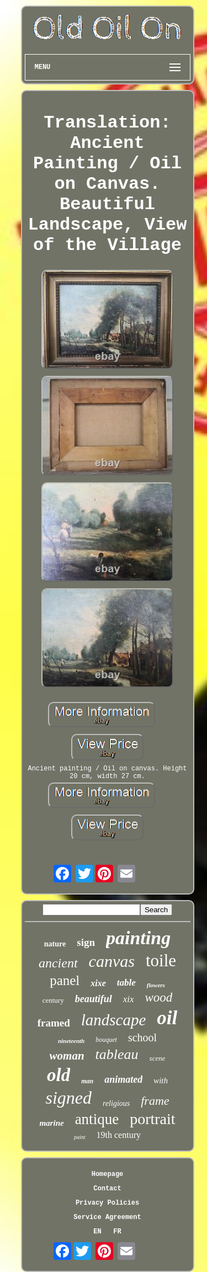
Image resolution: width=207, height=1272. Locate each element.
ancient (58, 963)
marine (51, 1123)
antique (97, 1119)
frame (155, 1101)
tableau (117, 1054)
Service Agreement (107, 1217)
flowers (156, 985)
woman (67, 1055)
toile (161, 960)
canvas (112, 961)
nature (55, 944)
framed (54, 1023)
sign (86, 942)
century (53, 1000)
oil (167, 1018)
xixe (98, 983)
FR (117, 1232)
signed (68, 1098)
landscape (113, 1020)
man (87, 1081)
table (126, 982)
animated (123, 1079)
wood (158, 997)
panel (64, 980)
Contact (107, 1189)
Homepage (108, 1174)
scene (158, 1058)
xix (128, 999)
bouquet (106, 1040)
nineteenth (71, 1040)
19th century (119, 1135)
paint (80, 1137)
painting (138, 938)
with (160, 1080)
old (58, 1075)
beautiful (93, 998)
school (142, 1037)
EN (97, 1232)
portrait (152, 1118)
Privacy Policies (107, 1203)
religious (116, 1103)
